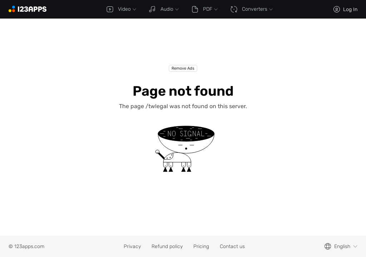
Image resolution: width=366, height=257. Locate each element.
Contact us (232, 246)
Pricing (201, 246)
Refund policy (167, 246)
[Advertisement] (183, 47)
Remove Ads (183, 68)
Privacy (132, 246)
